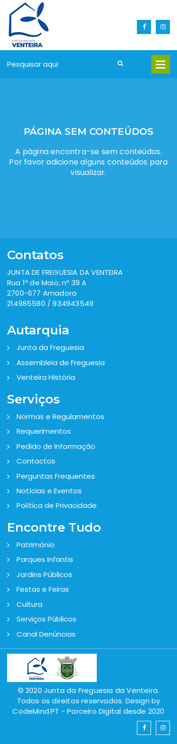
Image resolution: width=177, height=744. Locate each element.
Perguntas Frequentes (56, 476)
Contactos (36, 461)
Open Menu (160, 64)
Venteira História (46, 377)
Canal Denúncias (46, 634)
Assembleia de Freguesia (61, 363)
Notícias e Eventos (49, 491)
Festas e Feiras (43, 589)
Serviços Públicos (46, 619)
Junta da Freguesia (50, 347)
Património (36, 545)
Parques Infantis (45, 559)
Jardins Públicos (44, 574)
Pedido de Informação (56, 446)
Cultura (29, 604)
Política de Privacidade (57, 505)
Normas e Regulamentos (60, 416)
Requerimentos (44, 431)
